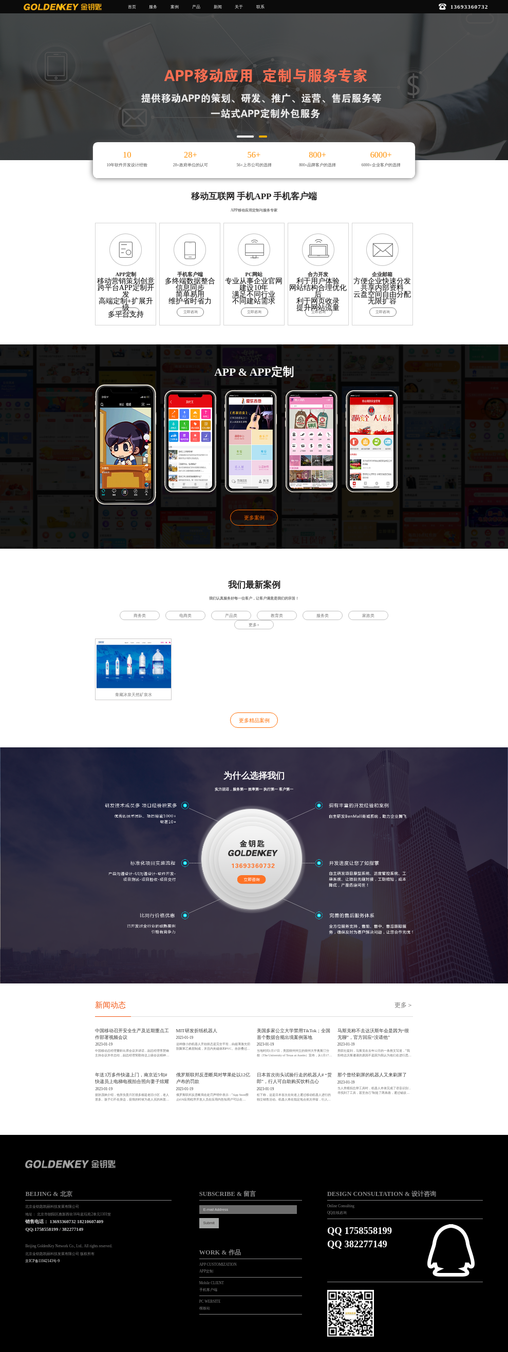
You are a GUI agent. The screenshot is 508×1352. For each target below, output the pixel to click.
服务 (153, 7)
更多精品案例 (254, 720)
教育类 (277, 615)
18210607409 (90, 1221)
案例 (175, 7)
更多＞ (403, 1005)
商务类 (140, 615)
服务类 (322, 615)
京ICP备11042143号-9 (42, 1261)
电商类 (185, 615)
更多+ (254, 625)
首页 (132, 7)
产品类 (231, 615)
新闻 (218, 7)
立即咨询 (126, 312)
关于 (239, 7)
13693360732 (63, 1221)
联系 (260, 7)
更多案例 (254, 517)
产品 (196, 7)
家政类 (368, 615)
